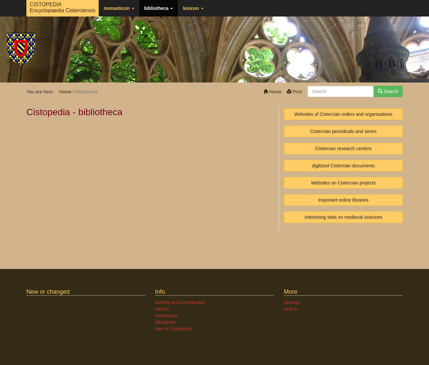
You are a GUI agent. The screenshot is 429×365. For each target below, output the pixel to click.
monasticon (119, 8)
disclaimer (165, 322)
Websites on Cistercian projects (343, 182)
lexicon (193, 8)
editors (162, 309)
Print (294, 91)
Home (272, 91)
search (291, 309)
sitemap (292, 302)
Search (388, 91)
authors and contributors (180, 302)
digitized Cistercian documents (343, 165)
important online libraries (343, 200)
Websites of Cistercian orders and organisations (343, 114)
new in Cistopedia (173, 328)
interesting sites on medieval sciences (343, 217)
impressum (166, 315)
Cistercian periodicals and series (343, 131)
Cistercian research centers (343, 148)
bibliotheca (158, 8)
